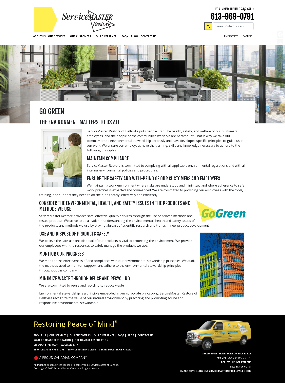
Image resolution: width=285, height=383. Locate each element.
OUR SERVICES (57, 335)
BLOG (130, 335)
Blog (134, 36)
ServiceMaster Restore (49, 349)
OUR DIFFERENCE (104, 335)
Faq (125, 36)
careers (247, 36)
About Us (39, 36)
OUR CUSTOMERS (80, 335)
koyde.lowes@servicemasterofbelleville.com (220, 371)
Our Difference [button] (106, 36)
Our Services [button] (56, 36)
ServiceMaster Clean (82, 349)
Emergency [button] (231, 36)
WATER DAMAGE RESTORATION (52, 340)
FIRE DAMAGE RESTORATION (91, 340)
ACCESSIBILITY (70, 344)
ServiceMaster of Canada (116, 349)
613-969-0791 (232, 16)
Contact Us (148, 36)
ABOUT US (40, 335)
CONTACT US (145, 335)
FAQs (121, 335)
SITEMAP (39, 344)
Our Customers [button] (80, 36)
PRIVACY (53, 344)
